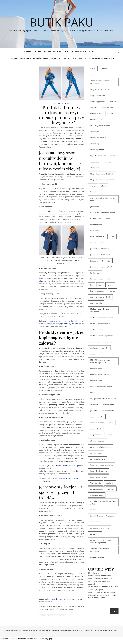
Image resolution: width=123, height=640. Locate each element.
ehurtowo (51, 616)
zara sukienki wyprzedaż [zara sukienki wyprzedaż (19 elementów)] (99, 528)
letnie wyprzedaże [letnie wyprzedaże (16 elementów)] (97, 291)
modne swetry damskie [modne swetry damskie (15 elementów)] (99, 348)
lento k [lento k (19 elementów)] (110, 285)
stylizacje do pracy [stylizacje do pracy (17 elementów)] (97, 441)
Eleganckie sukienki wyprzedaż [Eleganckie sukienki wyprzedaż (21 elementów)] (102, 180)
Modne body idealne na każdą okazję (102, 592)
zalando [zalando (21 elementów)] (93, 510)
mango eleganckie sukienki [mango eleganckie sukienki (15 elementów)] (100, 297)
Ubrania (27, 52)
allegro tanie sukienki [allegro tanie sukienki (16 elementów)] (98, 95)
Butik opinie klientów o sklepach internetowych (89, 58)
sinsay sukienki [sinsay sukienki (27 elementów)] (96, 429)
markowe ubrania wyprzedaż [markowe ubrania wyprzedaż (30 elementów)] (101, 336)
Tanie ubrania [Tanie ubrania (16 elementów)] (95, 483)
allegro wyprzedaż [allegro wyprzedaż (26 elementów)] (97, 101)
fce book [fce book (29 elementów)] (93, 192)
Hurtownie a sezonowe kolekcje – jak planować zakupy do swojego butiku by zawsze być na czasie (61, 324)
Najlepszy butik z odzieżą (48, 52)
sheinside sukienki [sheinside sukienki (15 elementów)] (97, 423)
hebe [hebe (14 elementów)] (108, 218)
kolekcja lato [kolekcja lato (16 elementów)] (95, 273)
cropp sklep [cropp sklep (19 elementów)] (94, 144)
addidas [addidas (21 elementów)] (104, 69)
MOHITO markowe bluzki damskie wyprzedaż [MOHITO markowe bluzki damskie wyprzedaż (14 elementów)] (100, 361)
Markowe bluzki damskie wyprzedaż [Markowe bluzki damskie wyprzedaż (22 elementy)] (99, 310)
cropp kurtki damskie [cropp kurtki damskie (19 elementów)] (98, 138)
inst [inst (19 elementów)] (102, 243)
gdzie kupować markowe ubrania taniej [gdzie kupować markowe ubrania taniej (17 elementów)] (102, 199)
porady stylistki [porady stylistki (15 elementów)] (108, 411)
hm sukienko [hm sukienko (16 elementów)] (95, 231)
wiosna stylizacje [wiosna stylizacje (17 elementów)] (96, 495)
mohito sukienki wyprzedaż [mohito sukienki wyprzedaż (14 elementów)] (100, 374)
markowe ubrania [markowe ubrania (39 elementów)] (97, 330)
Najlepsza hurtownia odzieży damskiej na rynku (35, 58)
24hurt (42, 616)
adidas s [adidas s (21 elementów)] (93, 75)
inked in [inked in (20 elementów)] (93, 243)
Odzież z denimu (61, 103)
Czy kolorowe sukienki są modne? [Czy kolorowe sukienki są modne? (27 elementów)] (103, 156)
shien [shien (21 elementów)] (111, 423)
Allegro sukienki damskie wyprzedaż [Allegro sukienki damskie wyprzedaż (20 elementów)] (99, 82)
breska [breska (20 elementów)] (93, 119)
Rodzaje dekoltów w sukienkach (81, 52)
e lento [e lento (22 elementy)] (103, 186)
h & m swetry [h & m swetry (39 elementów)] (95, 218)
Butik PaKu (61, 22)
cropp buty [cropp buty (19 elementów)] (94, 132)
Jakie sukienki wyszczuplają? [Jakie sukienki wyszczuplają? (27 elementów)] (101, 267)
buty (73, 556)
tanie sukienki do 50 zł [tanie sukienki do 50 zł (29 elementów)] (98, 471)
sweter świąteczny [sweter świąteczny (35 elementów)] (97, 459)
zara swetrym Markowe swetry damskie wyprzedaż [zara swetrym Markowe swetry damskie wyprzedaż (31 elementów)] (102, 541)
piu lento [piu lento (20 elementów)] (93, 411)
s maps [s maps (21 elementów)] (109, 435)
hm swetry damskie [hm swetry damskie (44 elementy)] (97, 237)
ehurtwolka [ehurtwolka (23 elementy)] (94, 168)
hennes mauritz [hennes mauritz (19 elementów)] (96, 225)
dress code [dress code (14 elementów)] (94, 162)
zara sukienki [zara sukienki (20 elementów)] (95, 522)
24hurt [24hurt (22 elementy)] (92, 69)
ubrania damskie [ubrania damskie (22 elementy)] (96, 489)
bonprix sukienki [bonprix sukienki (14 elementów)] (108, 107)
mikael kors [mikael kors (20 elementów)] (94, 342)
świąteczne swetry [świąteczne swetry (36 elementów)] (97, 557)
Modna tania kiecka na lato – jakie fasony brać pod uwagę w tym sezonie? (101, 581)
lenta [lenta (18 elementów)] (100, 285)
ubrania (80, 356)
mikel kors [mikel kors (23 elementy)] (108, 342)
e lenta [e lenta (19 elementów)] (93, 186)
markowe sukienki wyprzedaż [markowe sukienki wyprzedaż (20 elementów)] (101, 318)
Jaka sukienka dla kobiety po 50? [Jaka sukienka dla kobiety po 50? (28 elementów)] (102, 249)
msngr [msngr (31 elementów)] (92, 393)
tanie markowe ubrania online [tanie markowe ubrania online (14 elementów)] (101, 465)
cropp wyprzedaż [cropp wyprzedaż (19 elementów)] (97, 150)
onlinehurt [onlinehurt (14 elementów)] (94, 405)
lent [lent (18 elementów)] (91, 285)
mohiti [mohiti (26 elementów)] (92, 354)
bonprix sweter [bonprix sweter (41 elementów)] (96, 114)
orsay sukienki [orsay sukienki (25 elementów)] (108, 405)
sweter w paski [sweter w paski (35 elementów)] (96, 453)
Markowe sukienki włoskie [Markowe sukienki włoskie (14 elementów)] (100, 324)
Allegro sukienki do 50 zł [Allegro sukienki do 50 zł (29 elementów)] (99, 89)
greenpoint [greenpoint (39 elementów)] (94, 206)
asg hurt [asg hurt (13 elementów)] (93, 107)
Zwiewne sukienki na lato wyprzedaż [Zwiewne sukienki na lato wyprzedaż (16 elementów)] (99, 550)
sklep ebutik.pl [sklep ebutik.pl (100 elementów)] (95, 435)
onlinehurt (61, 616)
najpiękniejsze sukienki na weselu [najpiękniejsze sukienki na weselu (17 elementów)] (103, 399)
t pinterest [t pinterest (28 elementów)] (110, 483)
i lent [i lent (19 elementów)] (112, 237)
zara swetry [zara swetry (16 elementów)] (95, 534)
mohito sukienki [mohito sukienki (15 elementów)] (96, 368)
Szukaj (114, 611)
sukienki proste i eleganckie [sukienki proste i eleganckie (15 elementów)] (100, 447)
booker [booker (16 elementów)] (110, 114)
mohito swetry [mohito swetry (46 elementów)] (96, 381)
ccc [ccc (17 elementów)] (102, 119)
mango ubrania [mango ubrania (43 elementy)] (96, 303)
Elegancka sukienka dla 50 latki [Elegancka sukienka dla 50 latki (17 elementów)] (102, 174)
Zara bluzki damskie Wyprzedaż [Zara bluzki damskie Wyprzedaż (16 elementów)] (102, 516)
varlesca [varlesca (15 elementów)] (111, 489)
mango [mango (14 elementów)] (112, 291)
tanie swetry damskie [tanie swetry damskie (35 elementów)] (98, 477)
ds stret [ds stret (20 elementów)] (107, 162)
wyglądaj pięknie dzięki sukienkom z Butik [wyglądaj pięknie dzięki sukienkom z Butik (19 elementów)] (103, 502)
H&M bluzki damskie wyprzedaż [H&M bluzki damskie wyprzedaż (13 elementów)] (102, 213)
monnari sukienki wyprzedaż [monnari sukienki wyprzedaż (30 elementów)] (101, 387)
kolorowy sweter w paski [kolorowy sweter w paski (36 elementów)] (100, 279)
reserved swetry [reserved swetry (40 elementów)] (96, 417)
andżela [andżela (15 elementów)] (113, 101)
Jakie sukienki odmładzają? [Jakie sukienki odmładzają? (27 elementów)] (100, 261)
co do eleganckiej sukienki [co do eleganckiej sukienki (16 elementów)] (100, 126)
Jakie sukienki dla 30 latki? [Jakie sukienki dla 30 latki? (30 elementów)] (100, 255)
